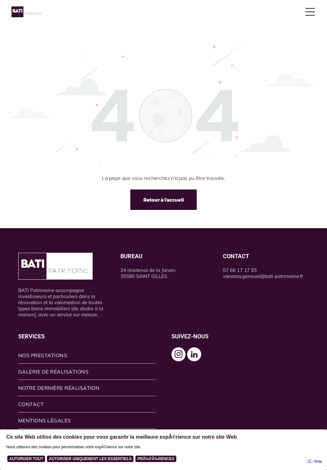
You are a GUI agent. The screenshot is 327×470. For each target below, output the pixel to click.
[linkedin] (194, 355)
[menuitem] (87, 355)
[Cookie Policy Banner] (163, 449)
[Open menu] (310, 12)
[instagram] (178, 355)
